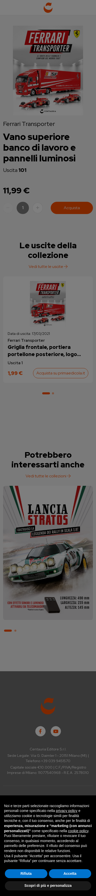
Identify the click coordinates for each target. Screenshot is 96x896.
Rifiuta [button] (26, 873)
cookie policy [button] (78, 831)
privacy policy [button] (66, 811)
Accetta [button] (70, 873)
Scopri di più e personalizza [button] (47, 885)
